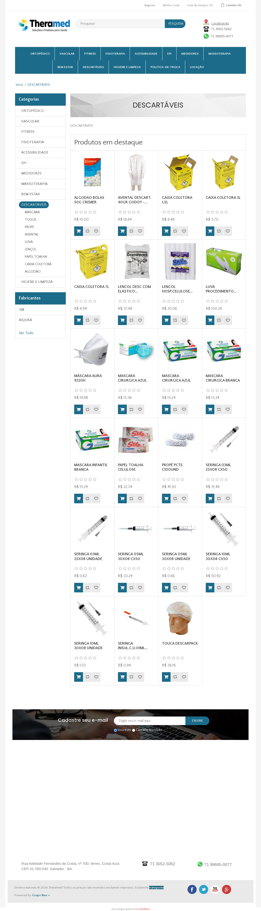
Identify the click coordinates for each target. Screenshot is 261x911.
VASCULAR (67, 53)
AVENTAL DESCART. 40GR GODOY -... (134, 199)
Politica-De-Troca (165, 67)
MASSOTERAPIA (219, 53)
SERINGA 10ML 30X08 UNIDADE (88, 645)
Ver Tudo (26, 333)
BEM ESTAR (65, 67)
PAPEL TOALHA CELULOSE (130, 467)
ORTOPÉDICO (40, 53)
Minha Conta (171, 5)
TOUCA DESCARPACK (180, 643)
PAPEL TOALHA (36, 257)
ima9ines (144, 909)
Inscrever (124, 730)
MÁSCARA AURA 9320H (88, 378)
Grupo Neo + (41, 895)
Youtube (215, 889)
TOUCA (30, 220)
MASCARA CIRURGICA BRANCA (223, 378)
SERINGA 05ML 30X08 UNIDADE (176, 556)
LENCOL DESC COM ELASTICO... (134, 289)
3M (21, 310)
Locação (197, 67)
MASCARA (32, 212)
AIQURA (25, 320)
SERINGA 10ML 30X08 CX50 (218, 556)
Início (19, 85)
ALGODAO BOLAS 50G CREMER (89, 199)
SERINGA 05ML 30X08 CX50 (131, 556)
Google (226, 889)
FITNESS (90, 53)
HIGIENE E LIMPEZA (127, 67)
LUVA (29, 242)
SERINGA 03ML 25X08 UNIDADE (88, 556)
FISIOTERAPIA (115, 53)
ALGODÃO (33, 272)
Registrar (149, 5)
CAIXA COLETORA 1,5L (177, 199)
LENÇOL (30, 249)
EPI (169, 53)
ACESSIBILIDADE (146, 53)
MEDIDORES (190, 53)
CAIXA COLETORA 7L (91, 287)
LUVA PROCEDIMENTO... (221, 289)
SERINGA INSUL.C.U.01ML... (133, 645)
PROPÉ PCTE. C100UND (172, 467)
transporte (156, 887)
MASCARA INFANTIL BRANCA (91, 467)
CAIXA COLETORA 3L (223, 197)
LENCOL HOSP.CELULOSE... (177, 289)
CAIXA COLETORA (38, 264)
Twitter (203, 889)
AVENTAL (32, 234)
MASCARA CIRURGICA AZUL (132, 378)
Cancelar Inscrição (149, 730)
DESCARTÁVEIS (93, 67)
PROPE (29, 227)
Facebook (192, 889)
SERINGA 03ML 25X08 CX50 (218, 467)
